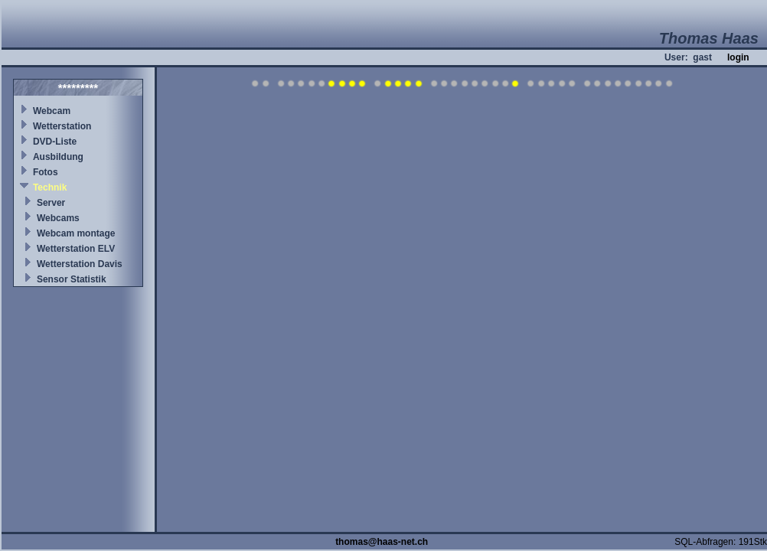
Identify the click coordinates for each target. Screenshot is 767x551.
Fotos (45, 172)
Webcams (58, 218)
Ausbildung (58, 157)
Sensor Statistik (71, 279)
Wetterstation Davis (79, 264)
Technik (50, 187)
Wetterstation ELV (76, 248)
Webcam (51, 111)
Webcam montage (76, 233)
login (738, 57)
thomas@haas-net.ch (381, 541)
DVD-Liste (55, 141)
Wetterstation (62, 126)
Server (51, 202)
